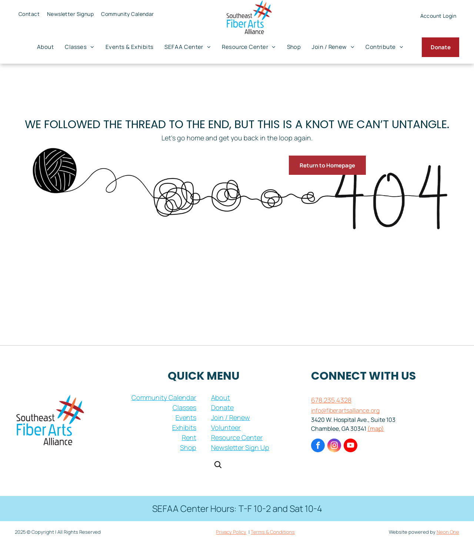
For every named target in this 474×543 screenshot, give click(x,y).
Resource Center (237, 437)
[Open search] (217, 465)
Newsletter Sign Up (240, 447)
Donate (222, 407)
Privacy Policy (231, 532)
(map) (375, 428)
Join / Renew (230, 417)
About (220, 397)
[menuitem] (29, 14)
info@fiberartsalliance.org (345, 410)
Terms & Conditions (273, 532)
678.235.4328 (331, 400)
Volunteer (226, 427)
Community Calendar (163, 397)
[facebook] (318, 446)
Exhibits (184, 427)
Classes (184, 407)
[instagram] (334, 446)
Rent (189, 437)
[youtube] (350, 446)
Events (186, 417)
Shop (188, 447)
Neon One (448, 532)
